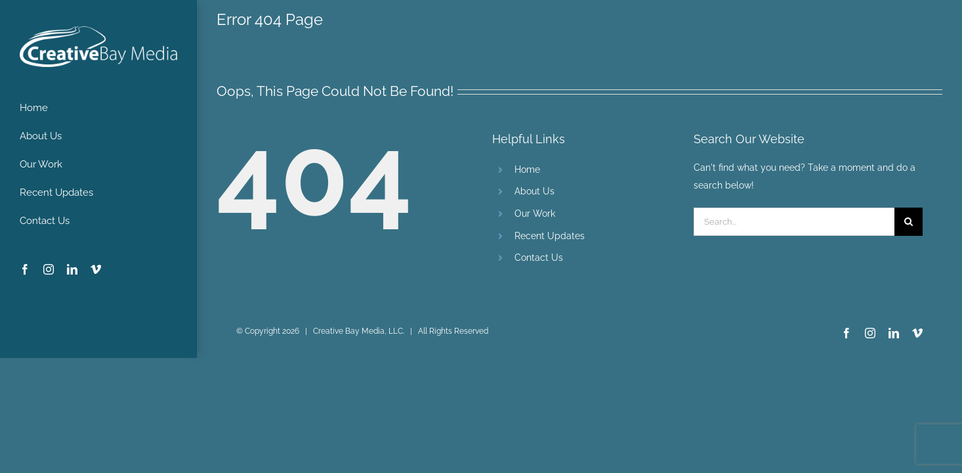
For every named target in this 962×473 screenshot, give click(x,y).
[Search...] (794, 222)
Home (527, 169)
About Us (534, 191)
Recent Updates (549, 236)
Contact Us (538, 257)
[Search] (908, 222)
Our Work (534, 213)
